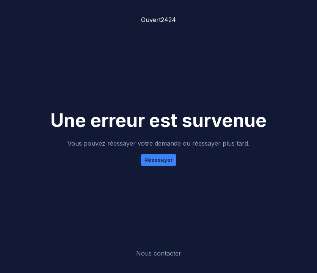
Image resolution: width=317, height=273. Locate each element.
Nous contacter (158, 253)
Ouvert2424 (158, 20)
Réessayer (158, 160)
